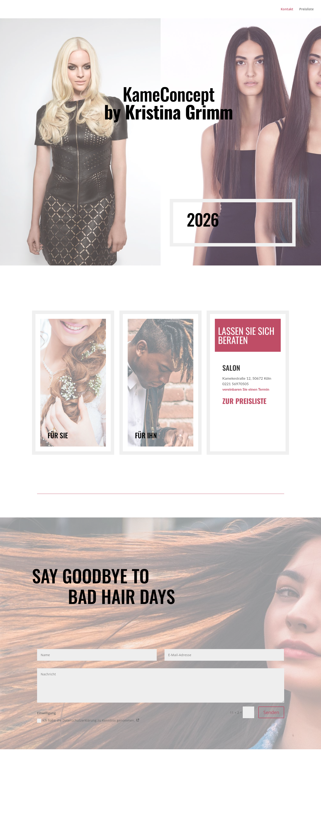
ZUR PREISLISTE (244, 401)
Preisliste (306, 9)
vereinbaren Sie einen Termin (245, 389)
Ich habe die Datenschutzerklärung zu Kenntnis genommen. (88, 720)
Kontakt (287, 9)
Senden (271, 712)
